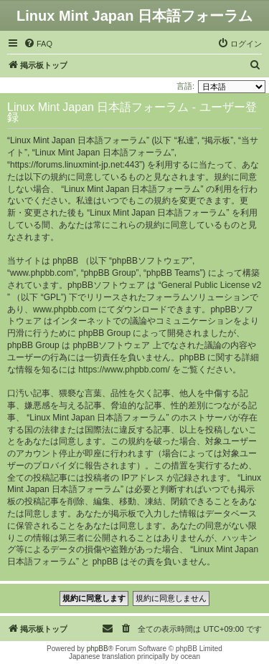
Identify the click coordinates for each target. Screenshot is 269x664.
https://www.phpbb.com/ (123, 370)
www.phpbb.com (64, 309)
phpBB (97, 649)
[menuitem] (38, 43)
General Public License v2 (211, 285)
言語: (185, 86)
